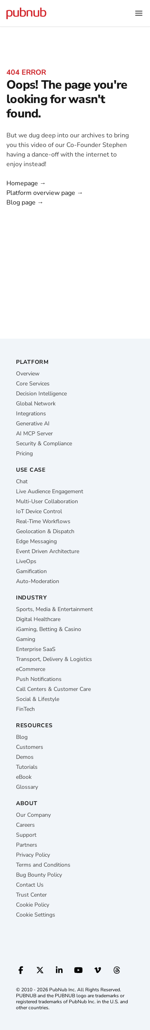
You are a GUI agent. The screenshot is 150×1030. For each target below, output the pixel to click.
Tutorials (27, 767)
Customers (29, 747)
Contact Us (30, 885)
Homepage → (26, 183)
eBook (24, 777)
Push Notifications (39, 679)
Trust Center (31, 895)
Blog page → (25, 202)
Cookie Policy (32, 905)
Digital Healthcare (38, 619)
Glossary (27, 787)
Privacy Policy (33, 855)
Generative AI (33, 423)
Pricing (24, 453)
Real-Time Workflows (43, 521)
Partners (26, 845)
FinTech (25, 709)
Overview (28, 373)
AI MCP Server (34, 433)
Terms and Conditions (43, 865)
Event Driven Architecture (47, 551)
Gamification (31, 571)
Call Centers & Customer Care (53, 689)
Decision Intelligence (41, 393)
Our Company (33, 815)
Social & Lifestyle (37, 699)
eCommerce (30, 669)
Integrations (31, 413)
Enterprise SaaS (36, 649)
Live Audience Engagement (49, 491)
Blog (22, 737)
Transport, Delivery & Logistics (54, 659)
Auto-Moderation (37, 581)
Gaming (25, 639)
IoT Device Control (39, 511)
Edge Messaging (36, 541)
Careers (25, 825)
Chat (22, 481)
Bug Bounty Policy (39, 875)
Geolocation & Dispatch (45, 531)
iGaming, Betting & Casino (48, 629)
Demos (25, 757)
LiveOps (26, 561)
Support (26, 835)
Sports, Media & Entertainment (54, 609)
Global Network (36, 403)
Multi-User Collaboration (47, 501)
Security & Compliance (44, 443)
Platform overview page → (44, 193)
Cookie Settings (35, 915)
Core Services (33, 383)
